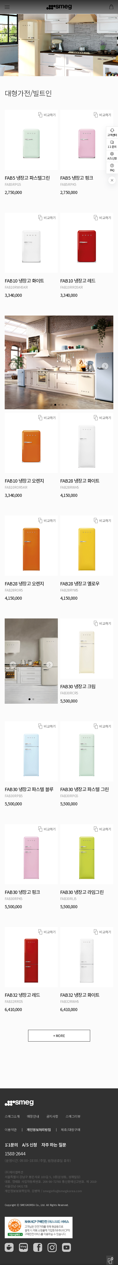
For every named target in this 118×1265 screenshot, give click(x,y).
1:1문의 (11, 1145)
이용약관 (11, 1129)
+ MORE (59, 1035)
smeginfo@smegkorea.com (62, 1191)
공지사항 (52, 1116)
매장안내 (33, 1116)
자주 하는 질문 (53, 1145)
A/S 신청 (29, 1145)
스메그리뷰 (73, 1116)
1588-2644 (15, 1153)
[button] (13, 366)
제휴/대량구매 (70, 1129)
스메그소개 (12, 1116)
